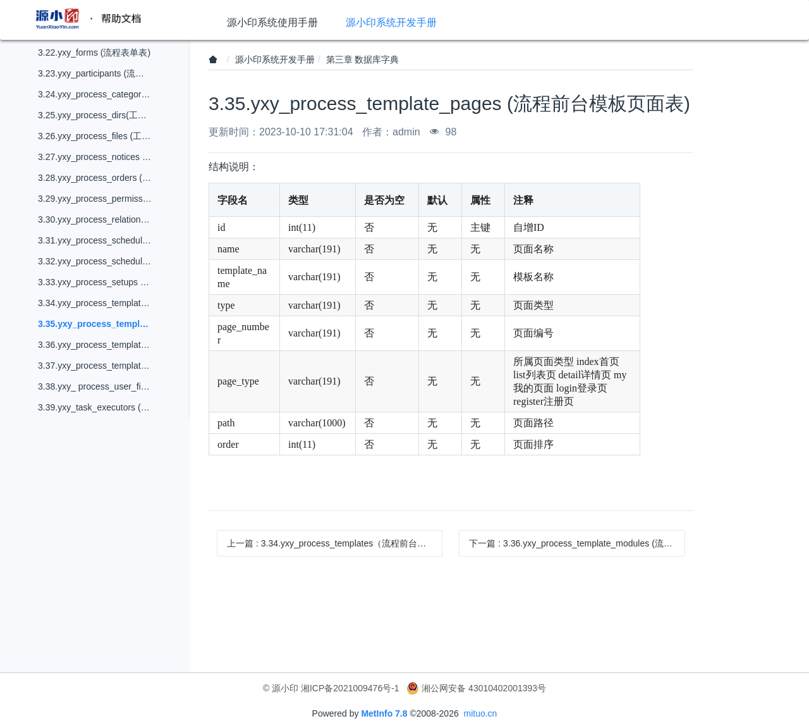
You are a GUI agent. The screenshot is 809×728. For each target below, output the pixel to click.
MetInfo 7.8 (384, 713)
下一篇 (576, 543)
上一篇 (334, 543)
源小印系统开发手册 (275, 59)
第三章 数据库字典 (362, 59)
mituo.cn (480, 713)
